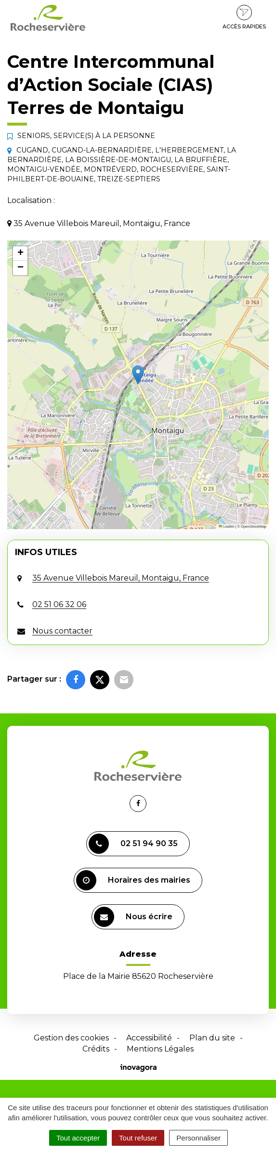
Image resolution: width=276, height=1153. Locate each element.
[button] (138, 375)
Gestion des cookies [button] (71, 1037)
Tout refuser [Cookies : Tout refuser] (138, 1138)
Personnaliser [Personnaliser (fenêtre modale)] (198, 1138)
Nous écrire (133, 917)
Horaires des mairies (133, 880)
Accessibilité (149, 1037)
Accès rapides (244, 17)
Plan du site (212, 1037)
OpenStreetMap (253, 526)
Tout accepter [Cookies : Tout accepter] (78, 1138)
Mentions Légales (160, 1048)
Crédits (95, 1048)
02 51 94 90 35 (133, 844)
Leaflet (226, 526)
